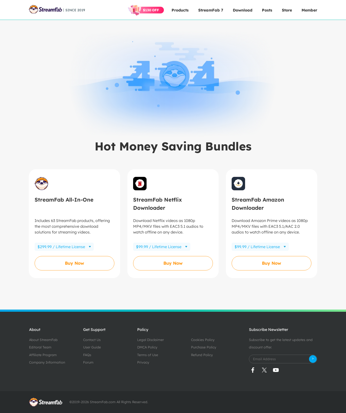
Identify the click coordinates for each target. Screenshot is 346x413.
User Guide (92, 347)
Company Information (47, 362)
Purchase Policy (203, 347)
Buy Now (74, 263)
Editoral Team (40, 347)
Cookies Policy (203, 340)
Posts (267, 10)
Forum (88, 362)
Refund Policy (202, 355)
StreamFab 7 (210, 10)
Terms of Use (147, 355)
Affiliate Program (43, 355)
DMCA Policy (147, 347)
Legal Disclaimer (150, 340)
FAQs (87, 355)
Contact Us (92, 340)
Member (309, 10)
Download (242, 10)
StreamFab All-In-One (64, 199)
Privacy (143, 362)
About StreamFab (43, 340)
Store (287, 10)
